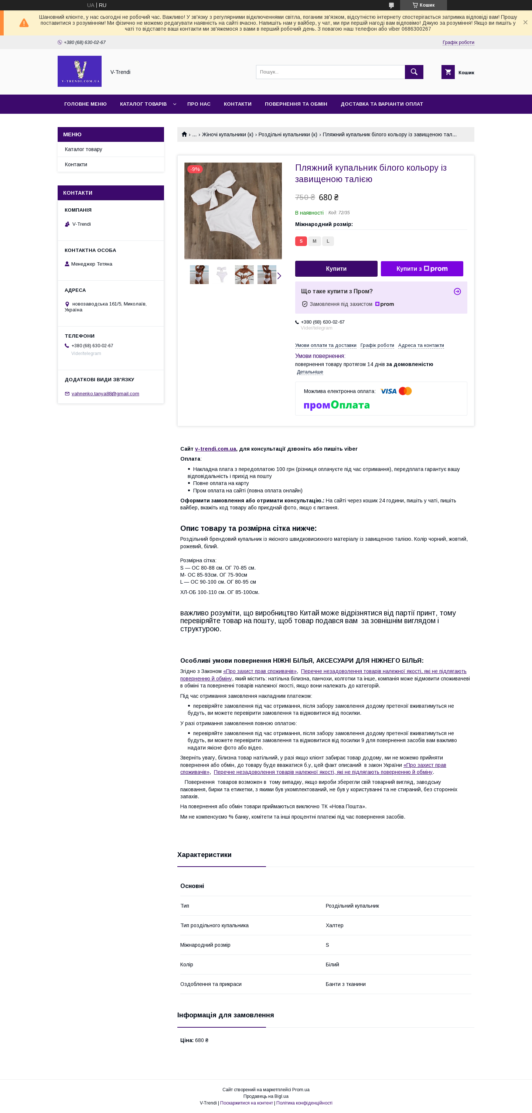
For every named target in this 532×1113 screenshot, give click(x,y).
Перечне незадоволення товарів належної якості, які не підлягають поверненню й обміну (323, 772)
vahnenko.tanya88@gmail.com (105, 393)
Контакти (238, 104)
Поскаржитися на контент (246, 1103)
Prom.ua (301, 1089)
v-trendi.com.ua (215, 449)
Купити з (421, 269)
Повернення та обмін (296, 104)
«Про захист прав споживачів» (260, 671)
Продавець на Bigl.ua (266, 1096)
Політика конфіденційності (304, 1103)
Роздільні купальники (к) (288, 134)
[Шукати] (414, 72)
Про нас (199, 104)
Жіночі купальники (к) (227, 134)
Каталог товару (83, 149)
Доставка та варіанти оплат (382, 104)
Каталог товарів (143, 104)
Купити (336, 269)
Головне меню (85, 104)
